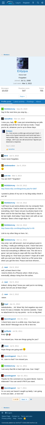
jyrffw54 (7, 331)
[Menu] (3, 2)
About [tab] (38, 101)
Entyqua (9, 131)
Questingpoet (10, 319)
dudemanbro (9, 165)
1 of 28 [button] (15, 399)
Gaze (6, 346)
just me (7, 176)
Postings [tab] (30, 101)
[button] (42, 2)
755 (41, 91)
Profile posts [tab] (6, 101)
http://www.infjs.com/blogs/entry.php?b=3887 (19, 189)
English (8, 413)
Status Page (6, 416)
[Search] (38, 2)
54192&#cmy (9, 109)
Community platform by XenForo (19, 422)
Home (20, 418)
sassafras (8, 119)
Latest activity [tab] (19, 101)
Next (24, 399)
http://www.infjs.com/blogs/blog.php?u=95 (17, 228)
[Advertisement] (22, 29)
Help (14, 418)
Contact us (15, 416)
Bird (6, 156)
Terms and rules (26, 416)
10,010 (5, 91)
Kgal (6, 304)
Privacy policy (6, 418)
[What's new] (33, 2)
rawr (6, 267)
